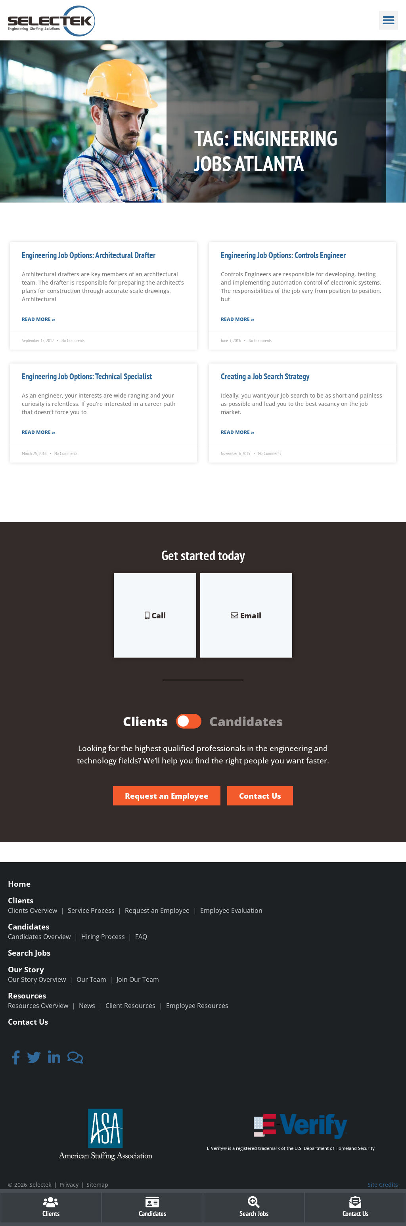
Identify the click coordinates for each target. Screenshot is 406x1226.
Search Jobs (29, 952)
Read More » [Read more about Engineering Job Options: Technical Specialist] (38, 432)
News (87, 1005)
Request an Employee (157, 910)
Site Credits (383, 1184)
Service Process (91, 910)
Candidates (28, 926)
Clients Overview (32, 910)
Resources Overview (38, 1005)
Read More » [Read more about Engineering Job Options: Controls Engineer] (237, 319)
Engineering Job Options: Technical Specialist (87, 376)
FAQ (141, 936)
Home (19, 883)
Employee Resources (197, 1005)
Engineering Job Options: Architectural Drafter (88, 255)
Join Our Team (138, 979)
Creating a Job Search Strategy (265, 376)
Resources (27, 995)
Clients (20, 900)
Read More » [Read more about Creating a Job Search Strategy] (237, 432)
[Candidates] (152, 1202)
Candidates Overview (39, 936)
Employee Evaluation (231, 910)
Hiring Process (103, 936)
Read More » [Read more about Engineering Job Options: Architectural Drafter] (38, 319)
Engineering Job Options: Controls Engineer (283, 255)
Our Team (91, 979)
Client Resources (130, 1005)
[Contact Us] (355, 1202)
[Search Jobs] (254, 1202)
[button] (388, 20)
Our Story (26, 969)
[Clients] (51, 1202)
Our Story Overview (37, 979)
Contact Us (28, 1021)
